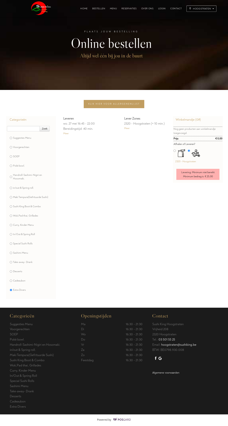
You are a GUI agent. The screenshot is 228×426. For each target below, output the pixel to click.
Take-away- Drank (21, 262)
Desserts (16, 271)
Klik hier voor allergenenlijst (114, 104)
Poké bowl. (17, 166)
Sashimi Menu (19, 253)
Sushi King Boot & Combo (25, 206)
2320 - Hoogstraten (185, 161)
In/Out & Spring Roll (22, 234)
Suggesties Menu (20, 138)
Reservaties (128, 8)
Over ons (147, 8)
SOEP (15, 156)
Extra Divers (18, 290)
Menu (113, 8)
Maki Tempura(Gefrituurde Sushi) (29, 197)
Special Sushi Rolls (21, 243)
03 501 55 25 (167, 339)
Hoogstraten (201, 8)
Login (162, 8)
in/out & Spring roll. (22, 188)
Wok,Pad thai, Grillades (24, 216)
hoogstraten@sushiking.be (178, 345)
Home (84, 8)
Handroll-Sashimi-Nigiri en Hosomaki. (26, 176)
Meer (66, 133)
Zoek (44, 128)
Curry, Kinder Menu (22, 225)
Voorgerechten (19, 147)
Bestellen (98, 8)
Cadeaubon (17, 281)
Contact (176, 8)
